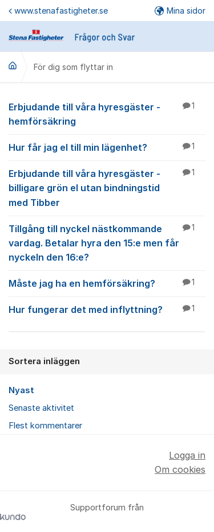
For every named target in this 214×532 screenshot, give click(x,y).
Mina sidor (180, 10)
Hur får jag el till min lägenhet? (107, 147)
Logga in (187, 455)
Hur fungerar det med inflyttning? (107, 309)
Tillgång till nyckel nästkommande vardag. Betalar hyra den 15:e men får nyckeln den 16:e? (107, 242)
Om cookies (180, 469)
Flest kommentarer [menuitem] (45, 425)
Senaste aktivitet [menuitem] (41, 408)
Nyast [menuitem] (21, 390)
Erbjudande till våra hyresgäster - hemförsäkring (107, 113)
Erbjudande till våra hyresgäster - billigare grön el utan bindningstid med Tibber (107, 187)
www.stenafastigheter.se (58, 10)
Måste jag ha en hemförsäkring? (107, 283)
